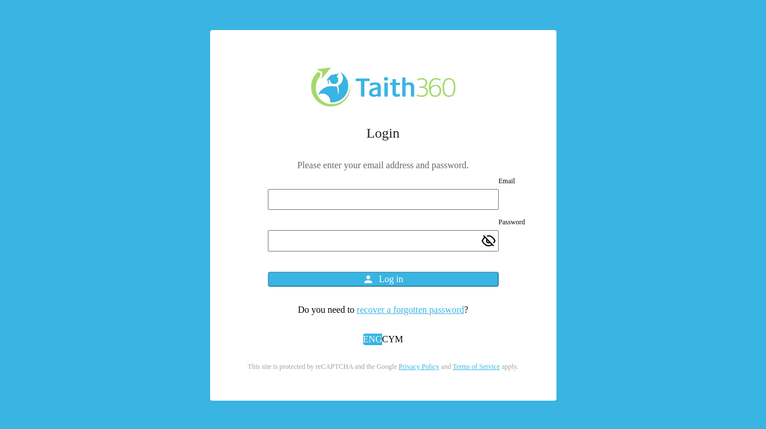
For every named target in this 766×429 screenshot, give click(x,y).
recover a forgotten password (410, 310)
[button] (372, 340)
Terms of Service (476, 367)
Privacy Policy (419, 367)
